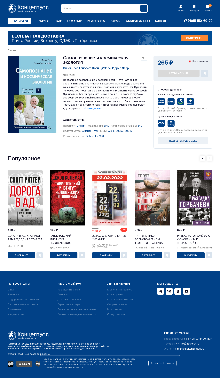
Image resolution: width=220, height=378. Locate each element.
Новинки (44, 20)
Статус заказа (116, 314)
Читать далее (92, 108)
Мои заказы (114, 309)
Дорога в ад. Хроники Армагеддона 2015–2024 (25, 237)
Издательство (96, 20)
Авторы (115, 20)
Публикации (74, 20)
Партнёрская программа (23, 304)
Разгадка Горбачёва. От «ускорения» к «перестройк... (194, 239)
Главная (12, 50)
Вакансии (13, 294)
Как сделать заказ (68, 289)
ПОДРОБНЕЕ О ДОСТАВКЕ (183, 140)
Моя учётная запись (119, 289)
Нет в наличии (178, 73)
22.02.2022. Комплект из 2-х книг (109, 237)
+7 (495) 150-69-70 (197, 21)
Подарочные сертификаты (24, 299)
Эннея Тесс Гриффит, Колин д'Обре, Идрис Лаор (96, 68)
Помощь (62, 294)
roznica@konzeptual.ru (190, 348)
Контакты (161, 20)
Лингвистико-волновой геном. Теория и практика (149, 239)
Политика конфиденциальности (76, 314)
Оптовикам (14, 309)
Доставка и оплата (69, 299)
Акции (58, 20)
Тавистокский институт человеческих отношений (60, 239)
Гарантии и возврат (69, 304)
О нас (11, 289)
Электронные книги (137, 20)
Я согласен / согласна (162, 363)
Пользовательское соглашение (76, 309)
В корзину (21, 255)
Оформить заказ (117, 304)
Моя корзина (115, 294)
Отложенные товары (120, 299)
